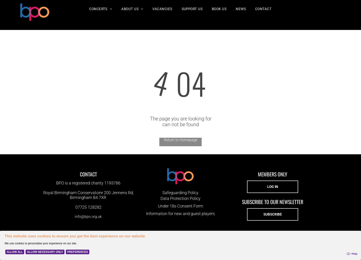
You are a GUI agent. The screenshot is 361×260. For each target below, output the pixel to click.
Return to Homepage (180, 140)
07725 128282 (88, 207)
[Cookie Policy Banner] (180, 245)
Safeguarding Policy (180, 192)
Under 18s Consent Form (180, 206)
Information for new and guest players (180, 213)
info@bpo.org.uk (88, 216)
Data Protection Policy (180, 198)
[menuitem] (100, 9)
